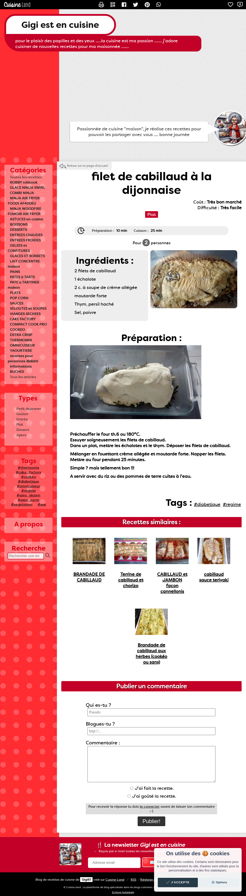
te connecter (150, 806)
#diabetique (28, 481)
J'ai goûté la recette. (152, 796)
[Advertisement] (123, 86)
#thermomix (28, 467)
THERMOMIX (21, 340)
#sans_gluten (28, 495)
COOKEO (17, 329)
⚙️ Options (219, 882)
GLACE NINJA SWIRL (27, 187)
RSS (133, 880)
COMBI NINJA (22, 193)
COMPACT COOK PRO (28, 324)
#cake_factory (28, 472)
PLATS (15, 292)
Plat (19, 424)
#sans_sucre (28, 500)
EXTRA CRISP (21, 335)
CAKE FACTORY (23, 319)
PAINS (15, 271)
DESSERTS (18, 229)
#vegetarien (21, 504)
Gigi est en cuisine (60, 25)
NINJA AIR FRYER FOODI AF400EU (24, 201)
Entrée (22, 419)
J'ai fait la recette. (152, 788)
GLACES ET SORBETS (27, 256)
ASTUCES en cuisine (26, 219)
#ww (42, 504)
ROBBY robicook (23, 182)
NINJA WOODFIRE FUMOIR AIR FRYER (24, 211)
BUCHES (17, 371)
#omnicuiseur (28, 486)
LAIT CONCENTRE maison (24, 264)
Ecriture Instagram (123, 892)
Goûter (22, 414)
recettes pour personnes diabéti (23, 358)
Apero (21, 435)
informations (21, 366)
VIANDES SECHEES (25, 314)
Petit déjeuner (28, 408)
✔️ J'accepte (178, 882)
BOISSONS (19, 224)
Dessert (22, 429)
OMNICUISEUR (22, 345)
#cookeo (28, 477)
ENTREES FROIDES (25, 240)
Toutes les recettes (26, 177)
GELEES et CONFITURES (19, 248)
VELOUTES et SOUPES (28, 308)
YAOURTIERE (21, 350)
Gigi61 (86, 880)
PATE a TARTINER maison (23, 285)
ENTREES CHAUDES (26, 235)
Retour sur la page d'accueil (87, 166)
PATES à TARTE (22, 277)
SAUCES (16, 303)
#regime (28, 490)
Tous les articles (23, 377)
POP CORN (19, 298)
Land (114, 880)
